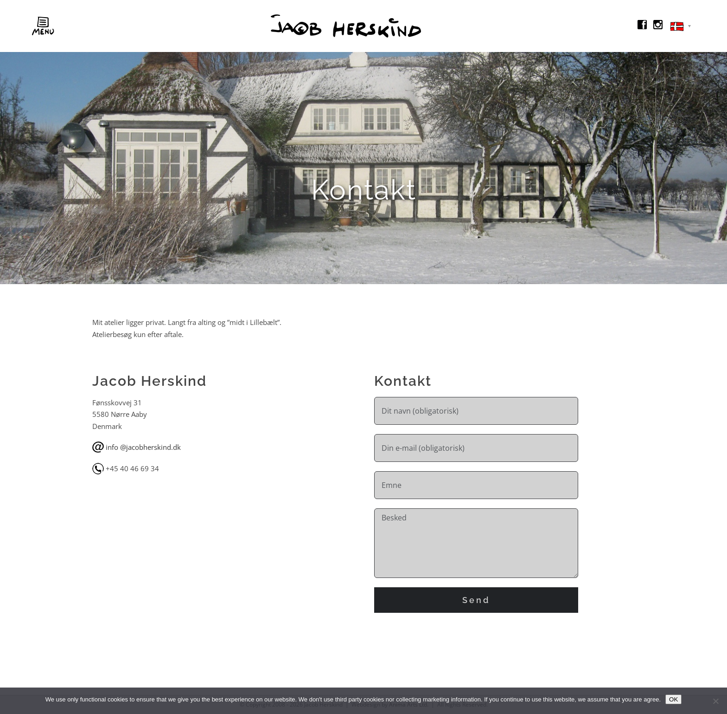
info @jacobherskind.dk (143, 447)
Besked (476, 543)
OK (673, 699)
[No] (715, 701)
